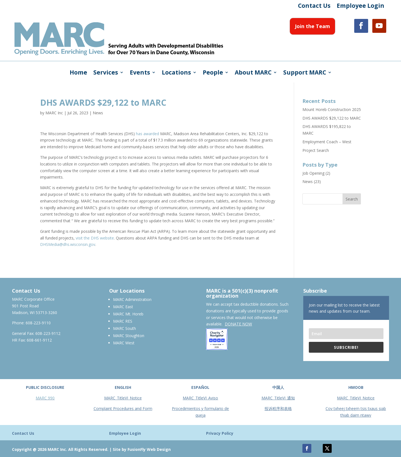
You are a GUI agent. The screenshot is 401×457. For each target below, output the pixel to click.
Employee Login (360, 6)
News (98, 112)
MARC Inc (54, 112)
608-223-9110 (38, 322)
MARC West (124, 342)
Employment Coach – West (326, 141)
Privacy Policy (219, 433)
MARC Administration (132, 299)
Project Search (315, 150)
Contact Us (314, 6)
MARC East (123, 306)
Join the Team (312, 26)
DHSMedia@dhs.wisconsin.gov (67, 244)
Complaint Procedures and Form (123, 408)
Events (140, 73)
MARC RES (122, 321)
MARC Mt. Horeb (128, 314)
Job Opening (313, 173)
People (213, 73)
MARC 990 (45, 398)
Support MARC (304, 73)
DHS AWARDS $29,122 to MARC (331, 118)
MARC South (124, 328)
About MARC (253, 73)
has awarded (147, 133)
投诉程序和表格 (278, 408)
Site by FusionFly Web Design (142, 449)
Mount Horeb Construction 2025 (331, 109)
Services (105, 73)
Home (78, 73)
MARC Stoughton (128, 335)
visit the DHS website (95, 238)
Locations (176, 73)
